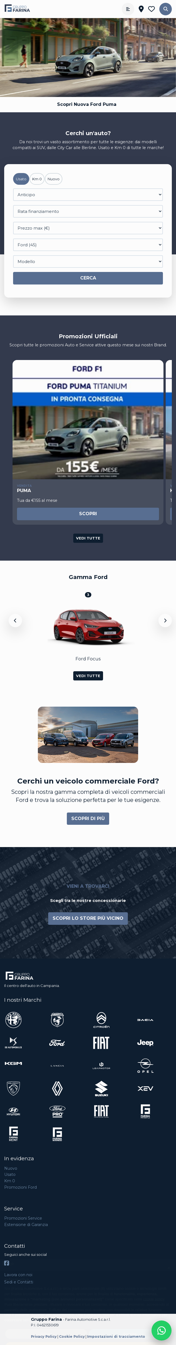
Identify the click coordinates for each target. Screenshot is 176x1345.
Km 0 (9, 1180)
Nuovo (10, 1168)
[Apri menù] (128, 9)
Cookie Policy (72, 1336)
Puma (24, 490)
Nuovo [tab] (54, 179)
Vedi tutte (88, 538)
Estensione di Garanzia (26, 1224)
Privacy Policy (44, 1336)
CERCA (88, 278)
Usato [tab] (21, 179)
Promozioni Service (23, 1218)
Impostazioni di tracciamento (116, 1336)
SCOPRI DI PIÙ (88, 818)
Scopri (88, 513)
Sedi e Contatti (18, 1282)
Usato (10, 1174)
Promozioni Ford (20, 1187)
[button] (165, 9)
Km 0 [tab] (37, 179)
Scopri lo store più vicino (88, 918)
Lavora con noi (18, 1274)
